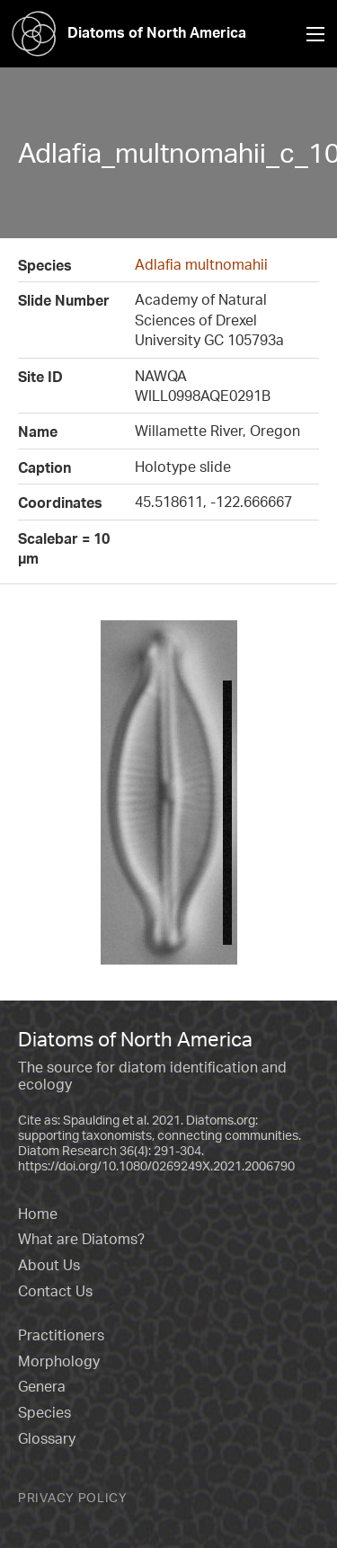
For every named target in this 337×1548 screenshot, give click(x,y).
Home (38, 1214)
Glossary (46, 1438)
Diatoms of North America (123, 32)
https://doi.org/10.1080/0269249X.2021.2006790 (156, 1165)
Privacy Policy (73, 1497)
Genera (42, 1386)
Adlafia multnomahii (201, 264)
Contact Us (55, 1291)
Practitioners (61, 1335)
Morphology (59, 1361)
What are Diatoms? (81, 1239)
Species (44, 1412)
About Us (49, 1265)
